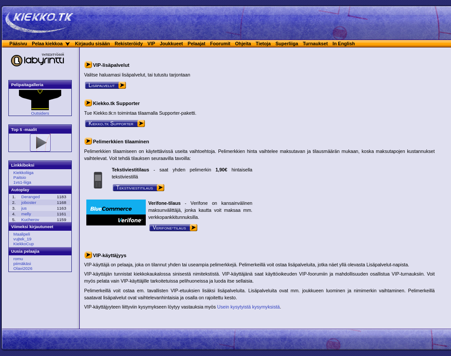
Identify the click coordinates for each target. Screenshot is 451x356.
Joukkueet (171, 43)
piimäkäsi (22, 263)
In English (344, 43)
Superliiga (286, 43)
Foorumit (220, 43)
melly (26, 213)
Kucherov (30, 219)
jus (23, 208)
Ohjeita (243, 43)
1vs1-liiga (22, 182)
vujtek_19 (22, 238)
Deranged (30, 196)
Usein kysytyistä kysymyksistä (248, 306)
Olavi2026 (22, 268)
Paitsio (19, 177)
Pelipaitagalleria (27, 84)
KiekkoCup (23, 243)
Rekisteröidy (129, 43)
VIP (151, 43)
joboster (28, 202)
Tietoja (263, 43)
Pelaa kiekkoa (47, 43)
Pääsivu (18, 43)
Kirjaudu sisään (92, 43)
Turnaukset (315, 43)
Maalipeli (21, 234)
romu (18, 258)
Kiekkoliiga (23, 172)
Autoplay (20, 189)
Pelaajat (196, 43)
